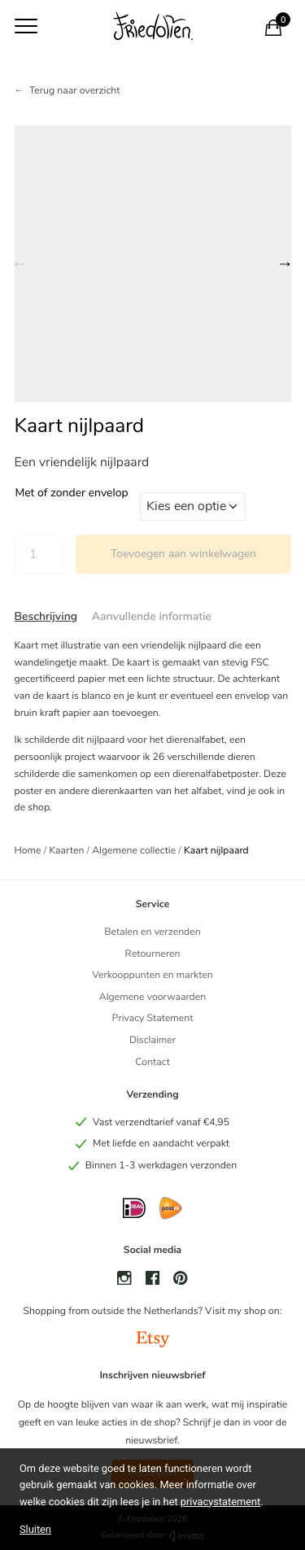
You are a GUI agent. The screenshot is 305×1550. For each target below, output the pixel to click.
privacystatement (220, 1502)
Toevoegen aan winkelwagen (183, 553)
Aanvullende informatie (151, 616)
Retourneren (152, 954)
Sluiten (35, 1529)
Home (28, 851)
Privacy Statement (153, 1018)
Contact (152, 1062)
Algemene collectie (134, 851)
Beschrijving (46, 616)
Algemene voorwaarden (152, 997)
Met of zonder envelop (72, 493)
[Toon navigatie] (26, 26)
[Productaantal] (39, 554)
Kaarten (66, 851)
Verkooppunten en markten (152, 975)
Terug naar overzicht (74, 91)
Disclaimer (152, 1040)
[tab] (46, 617)
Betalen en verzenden (152, 932)
